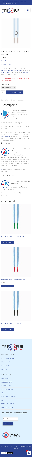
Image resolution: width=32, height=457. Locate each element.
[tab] (4, 100)
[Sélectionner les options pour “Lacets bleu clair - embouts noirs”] (7, 329)
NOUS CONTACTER (6, 382)
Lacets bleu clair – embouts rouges (13, 280)
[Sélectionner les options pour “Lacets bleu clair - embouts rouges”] (7, 286)
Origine (13, 100)
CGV (2, 393)
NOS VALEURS (5, 366)
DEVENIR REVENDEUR (7, 404)
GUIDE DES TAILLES (6, 65)
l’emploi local (5, 72)
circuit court (18, 70)
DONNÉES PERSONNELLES (8, 396)
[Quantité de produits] (3, 92)
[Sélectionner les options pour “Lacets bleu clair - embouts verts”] (7, 242)
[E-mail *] (10, 419)
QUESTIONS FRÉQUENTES (8, 389)
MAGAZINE (4, 369)
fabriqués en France (7, 70)
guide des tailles (6, 136)
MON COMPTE (5, 378)
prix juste (25, 72)
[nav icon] (27, 10)
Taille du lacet (5, 84)
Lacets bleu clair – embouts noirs (12, 323)
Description (4, 100)
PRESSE (3, 400)
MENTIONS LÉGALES (7, 407)
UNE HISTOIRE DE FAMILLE (8, 358)
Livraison (21, 100)
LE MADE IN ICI (5, 362)
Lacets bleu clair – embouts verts (12, 236)
